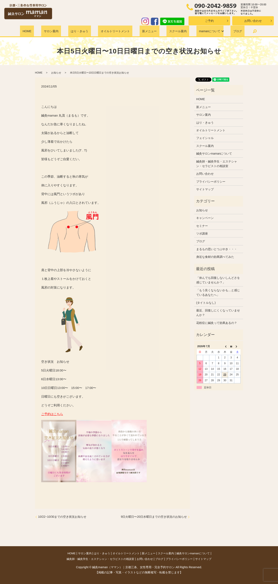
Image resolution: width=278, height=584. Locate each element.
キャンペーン (205, 218)
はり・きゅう (83, 31)
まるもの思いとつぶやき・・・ (216, 249)
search (240, 31)
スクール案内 (170, 31)
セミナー (202, 225)
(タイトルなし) (206, 302)
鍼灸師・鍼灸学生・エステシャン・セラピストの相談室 (216, 164)
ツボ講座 (202, 233)
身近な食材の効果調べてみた (215, 256)
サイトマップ (205, 189)
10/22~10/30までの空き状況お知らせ (62, 516)
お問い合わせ (253, 20)
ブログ (225, 31)
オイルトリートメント (115, 31)
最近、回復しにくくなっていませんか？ (218, 313)
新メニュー (146, 31)
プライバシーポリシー (210, 181)
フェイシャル (205, 138)
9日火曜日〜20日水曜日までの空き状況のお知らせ (154, 516)
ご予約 (209, 20)
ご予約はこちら (52, 414)
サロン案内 (59, 31)
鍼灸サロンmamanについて (214, 153)
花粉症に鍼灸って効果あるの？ (216, 323)
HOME (39, 31)
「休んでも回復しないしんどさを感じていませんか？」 (218, 280)
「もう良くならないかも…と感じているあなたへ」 (218, 292)
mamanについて (199, 31)
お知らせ (56, 72)
